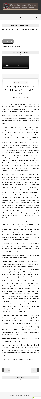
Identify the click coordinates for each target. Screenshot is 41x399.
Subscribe (8, 41)
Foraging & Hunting (20, 82)
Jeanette (26, 97)
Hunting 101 (6, 118)
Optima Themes (26, 395)
